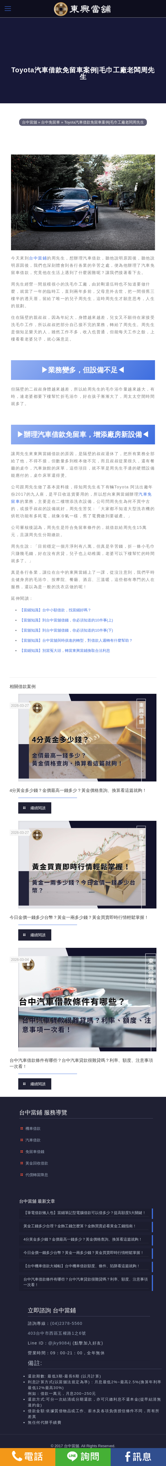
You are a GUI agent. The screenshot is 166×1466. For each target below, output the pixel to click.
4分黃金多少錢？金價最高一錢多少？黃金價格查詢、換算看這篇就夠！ (78, 790)
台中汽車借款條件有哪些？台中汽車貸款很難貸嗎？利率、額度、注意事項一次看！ (85, 1282)
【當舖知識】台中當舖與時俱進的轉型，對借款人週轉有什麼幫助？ (76, 640)
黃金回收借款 (36, 1163)
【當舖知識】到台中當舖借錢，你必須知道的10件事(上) (66, 620)
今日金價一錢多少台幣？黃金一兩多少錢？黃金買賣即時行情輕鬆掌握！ (79, 917)
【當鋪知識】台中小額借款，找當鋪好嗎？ (55, 610)
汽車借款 (33, 1140)
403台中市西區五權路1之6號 (57, 1333)
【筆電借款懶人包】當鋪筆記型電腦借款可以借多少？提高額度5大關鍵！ (84, 1213)
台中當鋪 (38, 258)
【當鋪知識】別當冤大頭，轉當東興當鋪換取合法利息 (65, 650)
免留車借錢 (34, 1151)
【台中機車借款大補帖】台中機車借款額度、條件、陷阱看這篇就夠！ (81, 1266)
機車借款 (33, 1128)
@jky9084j (59, 1343)
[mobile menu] (8, 9)
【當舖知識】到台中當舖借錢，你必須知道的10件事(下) (66, 630)
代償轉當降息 (36, 1175)
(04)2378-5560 (66, 1323)
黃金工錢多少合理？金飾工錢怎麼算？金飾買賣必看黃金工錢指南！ (79, 1226)
